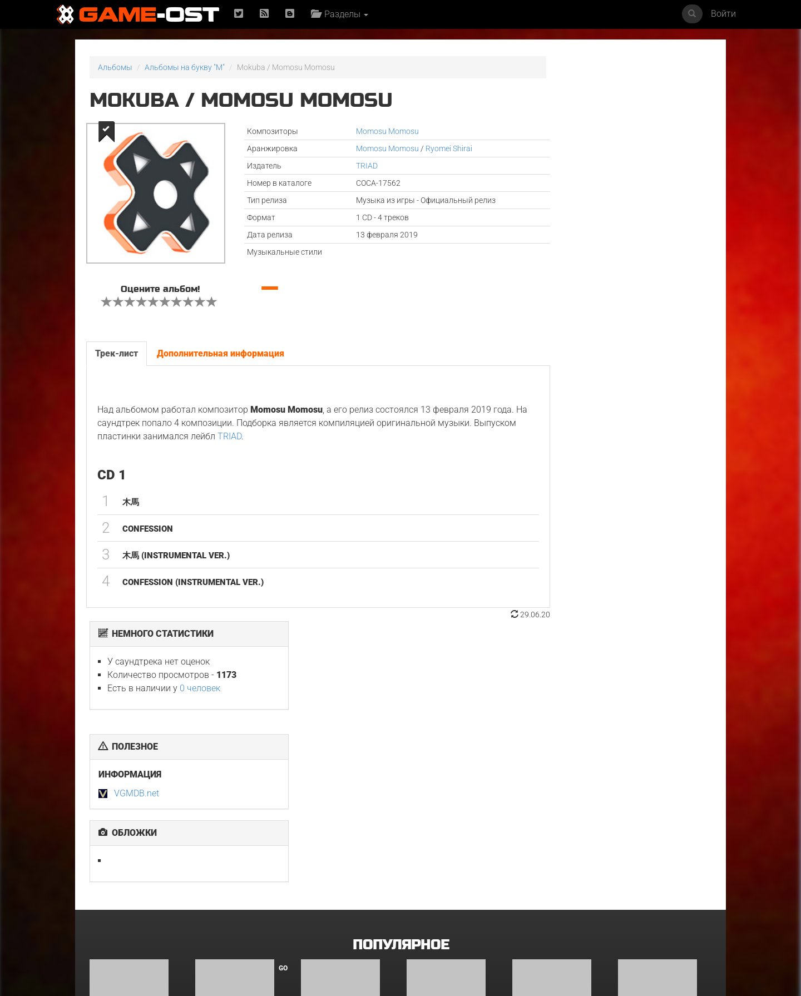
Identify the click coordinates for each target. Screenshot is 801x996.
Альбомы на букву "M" (185, 67)
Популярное (401, 671)
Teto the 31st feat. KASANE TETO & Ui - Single (345, 776)
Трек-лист (116, 353)
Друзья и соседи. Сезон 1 (452, 772)
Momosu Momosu (360, 131)
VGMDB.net (559, 228)
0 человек (622, 123)
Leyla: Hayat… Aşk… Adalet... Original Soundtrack (652, 780)
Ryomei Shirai (422, 148)
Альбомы (115, 67)
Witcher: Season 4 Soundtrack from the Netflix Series (340, 898)
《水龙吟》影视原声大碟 (549, 891)
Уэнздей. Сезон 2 (226, 891)
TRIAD (340, 165)
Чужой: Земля (432, 891)
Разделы (341, 14)
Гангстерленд (537, 772)
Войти (723, 13)
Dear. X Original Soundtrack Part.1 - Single (126, 898)
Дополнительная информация (220, 353)
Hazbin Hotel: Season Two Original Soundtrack (136, 776)
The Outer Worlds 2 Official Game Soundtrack (653, 898)
